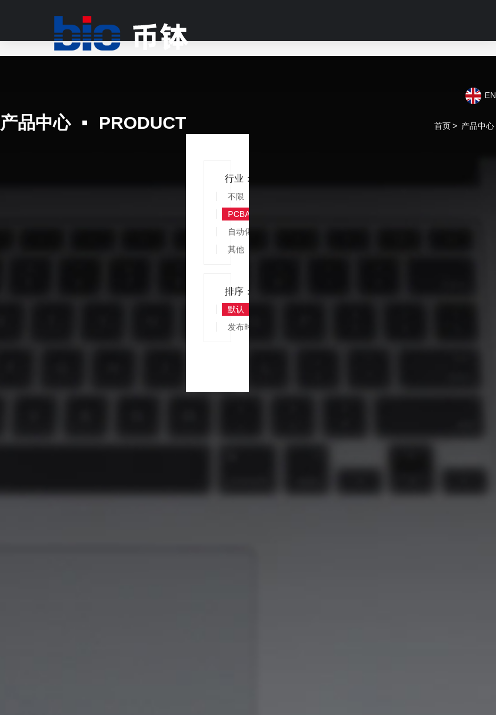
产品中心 (477, 126)
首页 (442, 126)
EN (490, 95)
